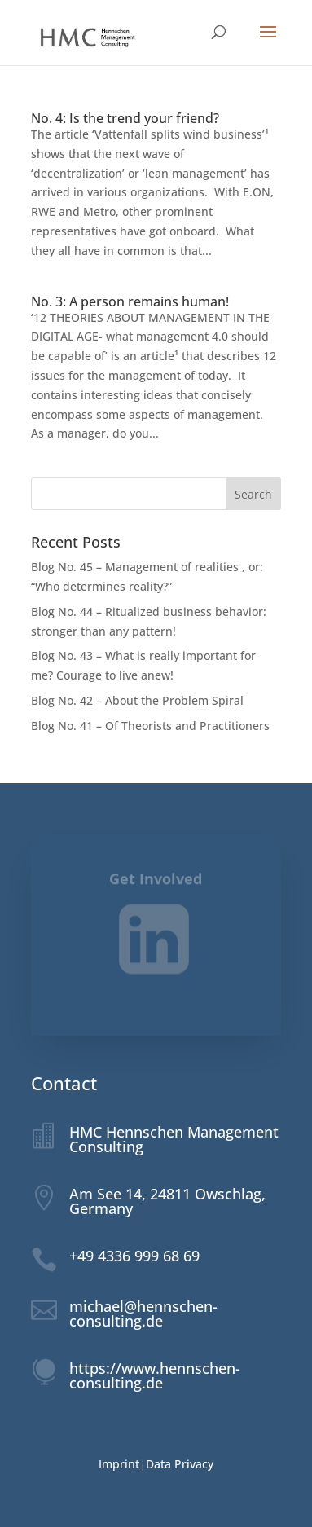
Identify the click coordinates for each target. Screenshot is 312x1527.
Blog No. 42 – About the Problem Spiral (138, 700)
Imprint (119, 1464)
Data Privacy (179, 1464)
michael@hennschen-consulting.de (143, 1313)
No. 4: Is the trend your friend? (125, 118)
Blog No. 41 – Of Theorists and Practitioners (150, 725)
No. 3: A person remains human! (130, 301)
